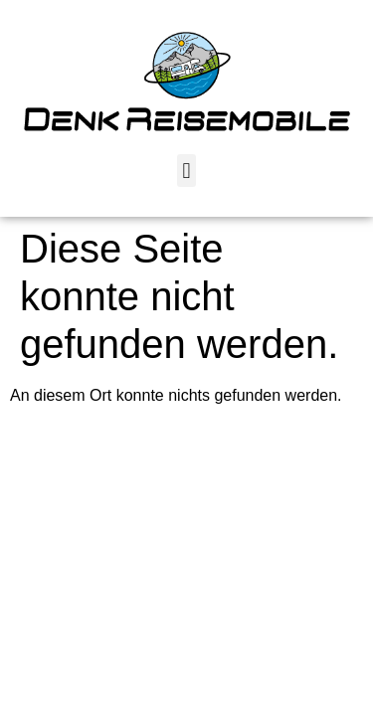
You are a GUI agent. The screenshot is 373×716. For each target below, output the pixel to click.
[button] (186, 170)
